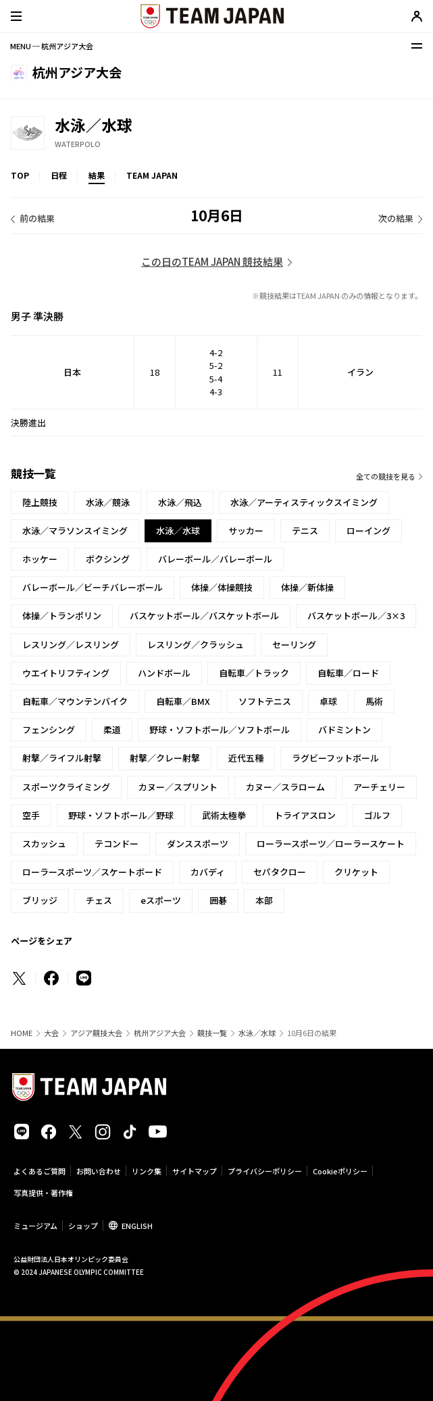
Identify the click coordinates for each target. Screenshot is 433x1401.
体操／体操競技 (222, 587)
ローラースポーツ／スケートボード (92, 871)
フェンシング (48, 729)
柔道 (112, 729)
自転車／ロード (348, 672)
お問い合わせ (98, 1171)
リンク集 (146, 1171)
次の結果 (395, 218)
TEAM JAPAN (152, 175)
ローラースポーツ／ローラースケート (331, 843)
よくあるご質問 (40, 1171)
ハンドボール (164, 672)
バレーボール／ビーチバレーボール (92, 587)
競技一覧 (212, 1033)
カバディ (207, 871)
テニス (305, 530)
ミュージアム (35, 1225)
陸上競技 (39, 502)
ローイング (368, 530)
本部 (264, 900)
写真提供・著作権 (43, 1192)
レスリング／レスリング (70, 644)
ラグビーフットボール (335, 757)
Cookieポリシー (340, 1171)
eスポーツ (161, 900)
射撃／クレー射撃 (165, 757)
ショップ (83, 1225)
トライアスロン (305, 815)
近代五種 (245, 757)
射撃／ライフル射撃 (61, 757)
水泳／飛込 (180, 502)
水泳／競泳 (108, 502)
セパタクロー (279, 871)
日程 (59, 175)
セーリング (294, 644)
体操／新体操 (307, 587)
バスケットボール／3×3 (356, 615)
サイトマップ (194, 1171)
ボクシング (108, 558)
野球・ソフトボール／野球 (121, 815)
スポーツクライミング (66, 786)
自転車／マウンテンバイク (75, 701)
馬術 (374, 701)
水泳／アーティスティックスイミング (304, 502)
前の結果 (37, 218)
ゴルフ (377, 815)
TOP (20, 175)
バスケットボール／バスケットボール (204, 615)
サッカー (245, 530)
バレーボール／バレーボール (215, 558)
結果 (96, 175)
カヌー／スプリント (178, 786)
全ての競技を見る (385, 476)
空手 (31, 815)
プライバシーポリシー (265, 1171)
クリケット (356, 871)
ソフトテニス (264, 701)
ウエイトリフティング (65, 672)
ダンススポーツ (197, 843)
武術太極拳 (224, 815)
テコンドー (116, 843)
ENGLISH (137, 1225)
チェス (99, 900)
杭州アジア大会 (160, 1033)
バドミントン (344, 729)
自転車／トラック (254, 672)
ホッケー (39, 558)
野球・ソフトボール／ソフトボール (219, 729)
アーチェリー (379, 786)
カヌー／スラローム (285, 786)
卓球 (328, 701)
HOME (21, 1033)
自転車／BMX (183, 701)
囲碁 (218, 900)
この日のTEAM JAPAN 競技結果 (212, 261)
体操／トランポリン (61, 615)
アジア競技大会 (96, 1033)
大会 (51, 1033)
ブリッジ (39, 900)
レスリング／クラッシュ (195, 644)
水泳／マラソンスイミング (75, 530)
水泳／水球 (257, 1033)
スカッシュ (44, 843)
